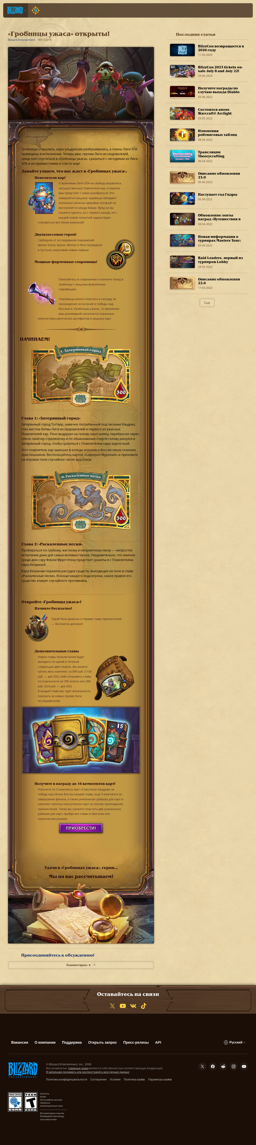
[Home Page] (34, 10)
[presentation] (15, 10)
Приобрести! (81, 828)
